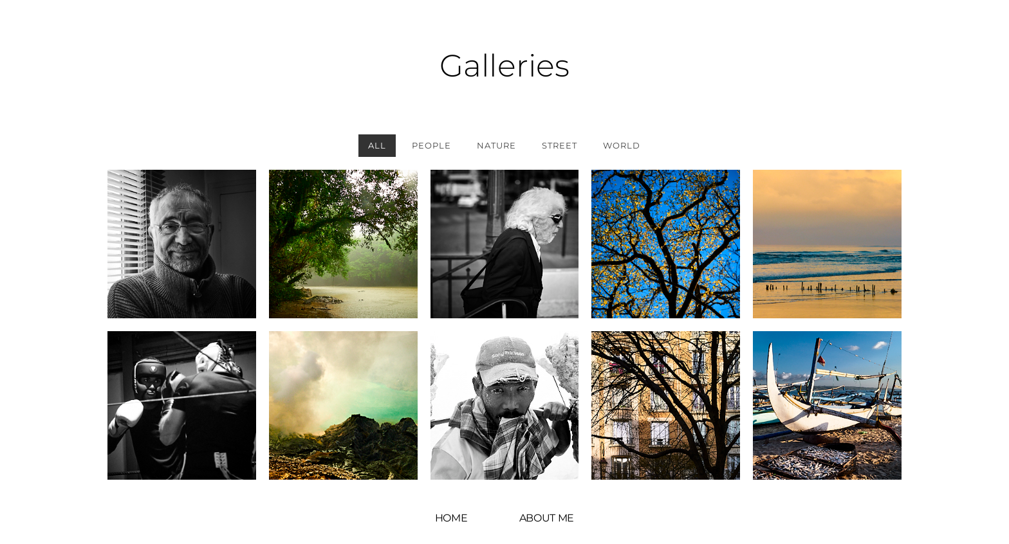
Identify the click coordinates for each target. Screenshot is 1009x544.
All (377, 145)
